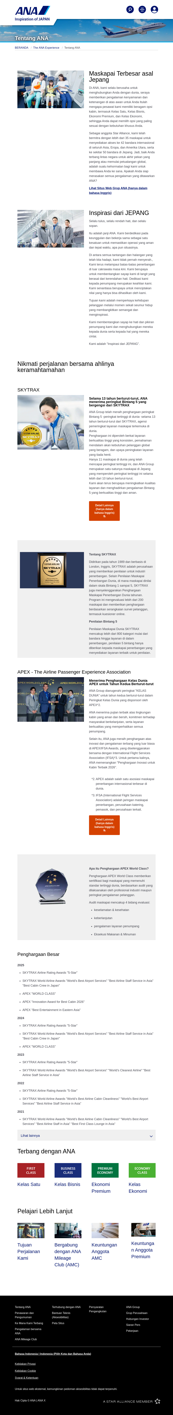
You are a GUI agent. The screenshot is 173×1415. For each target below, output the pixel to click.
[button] (86, 1135)
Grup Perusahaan (136, 1313)
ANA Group (133, 1307)
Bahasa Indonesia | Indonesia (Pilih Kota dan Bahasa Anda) (53, 1353)
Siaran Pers (133, 1324)
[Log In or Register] (154, 9)
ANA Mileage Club (26, 1339)
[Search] (130, 9)
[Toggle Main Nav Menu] (142, 9)
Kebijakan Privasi (25, 1363)
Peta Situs (58, 1323)
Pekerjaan (132, 1330)
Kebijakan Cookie (25, 1370)
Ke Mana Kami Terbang (29, 1323)
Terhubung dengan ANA (66, 1307)
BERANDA (22, 47)
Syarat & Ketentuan (26, 1377)
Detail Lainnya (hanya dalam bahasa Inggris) (104, 510)
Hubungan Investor (137, 1319)
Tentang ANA (23, 1307)
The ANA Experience (46, 47)
